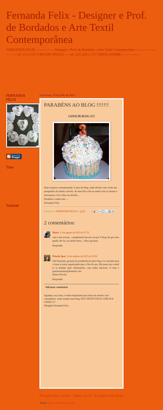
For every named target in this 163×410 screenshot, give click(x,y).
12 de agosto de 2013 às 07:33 (74, 232)
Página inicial (82, 395)
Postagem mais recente (54, 395)
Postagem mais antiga (109, 395)
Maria (55, 232)
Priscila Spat (59, 256)
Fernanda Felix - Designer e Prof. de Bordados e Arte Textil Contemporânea (76, 27)
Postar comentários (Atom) (61, 403)
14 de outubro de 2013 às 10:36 (82, 256)
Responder (57, 245)
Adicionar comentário (56, 287)
